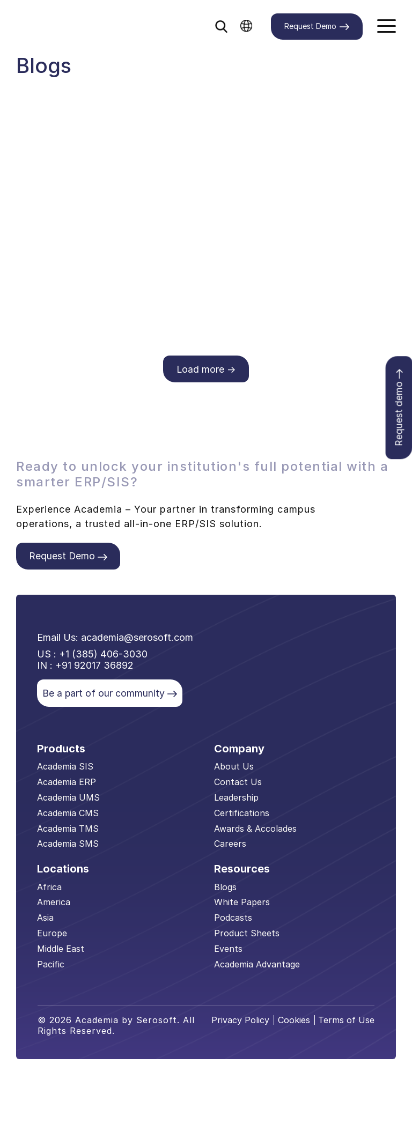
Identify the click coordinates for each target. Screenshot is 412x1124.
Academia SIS (65, 768)
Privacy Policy (241, 1022)
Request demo (398, 409)
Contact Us (238, 784)
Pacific (50, 965)
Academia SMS (68, 845)
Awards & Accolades (255, 830)
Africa (49, 888)
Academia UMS (68, 799)
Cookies (294, 1022)
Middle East (60, 950)
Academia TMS (68, 830)
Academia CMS (68, 815)
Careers (230, 845)
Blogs (225, 888)
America (53, 904)
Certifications (241, 815)
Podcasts (233, 919)
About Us (234, 768)
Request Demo (316, 26)
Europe (52, 935)
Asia (45, 919)
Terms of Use (346, 1022)
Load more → (206, 369)
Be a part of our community (110, 694)
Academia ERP (66, 784)
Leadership (236, 799)
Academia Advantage (257, 965)
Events (228, 950)
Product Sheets (246, 935)
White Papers (242, 904)
